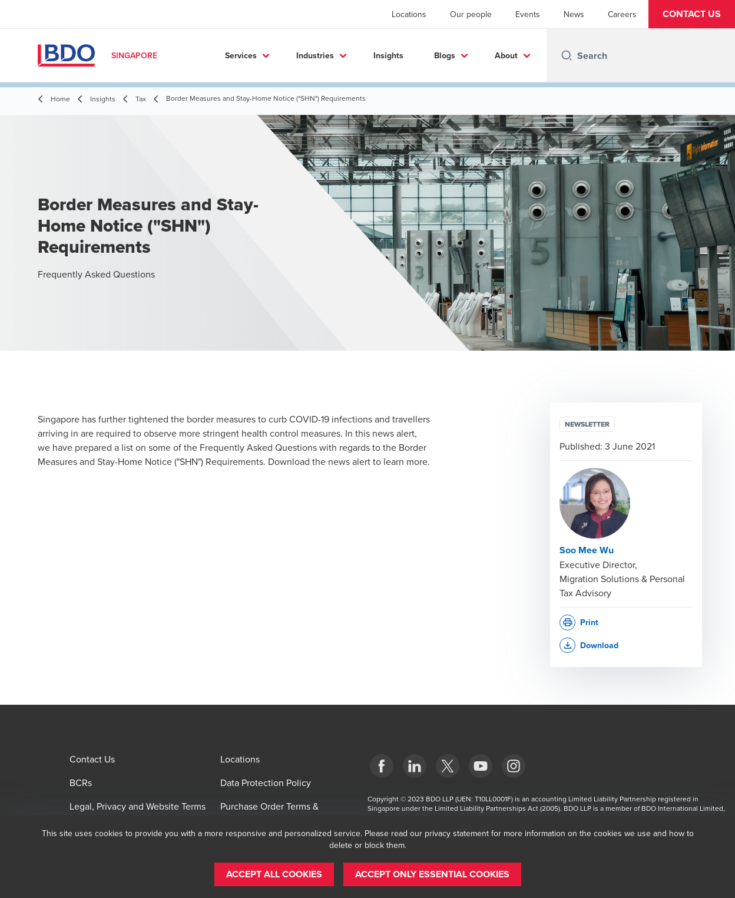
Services (241, 55)
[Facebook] (382, 766)
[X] (447, 766)
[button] (691, 14)
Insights (388, 55)
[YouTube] (480, 766)
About (506, 55)
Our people (471, 14)
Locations (409, 14)
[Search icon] (566, 55)
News (574, 14)
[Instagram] (513, 766)
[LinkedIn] (414, 766)
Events (527, 14)
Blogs (444, 55)
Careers (622, 14)
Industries (315, 55)
